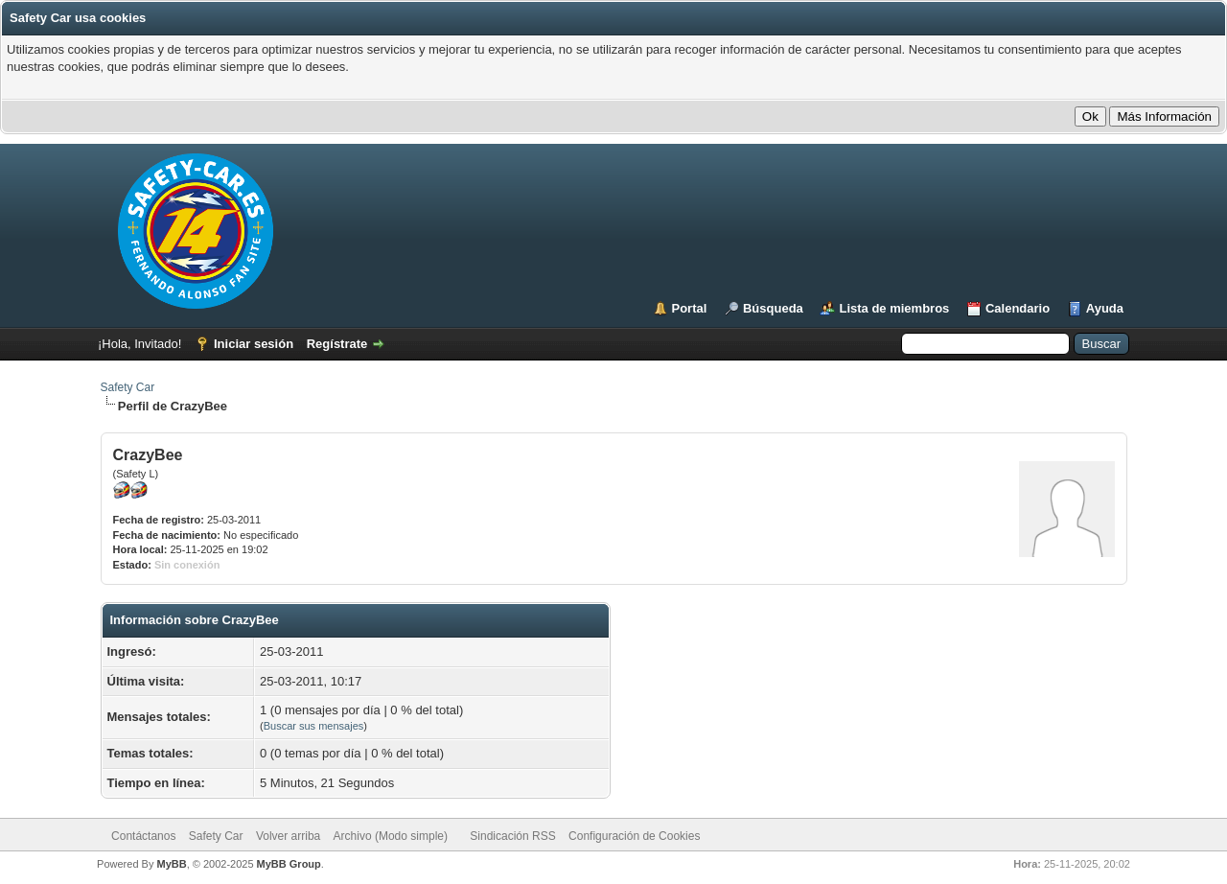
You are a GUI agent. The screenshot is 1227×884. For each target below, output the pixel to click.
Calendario (1017, 308)
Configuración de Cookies (634, 836)
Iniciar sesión (253, 344)
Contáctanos (143, 836)
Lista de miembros (894, 308)
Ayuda (1104, 308)
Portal (689, 308)
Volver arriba (288, 836)
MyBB (171, 864)
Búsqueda (773, 308)
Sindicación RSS (512, 836)
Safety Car (128, 387)
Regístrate (337, 344)
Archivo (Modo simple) (391, 836)
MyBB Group (289, 864)
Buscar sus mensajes (314, 726)
